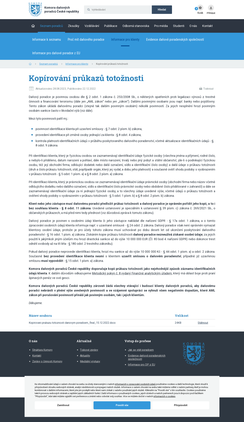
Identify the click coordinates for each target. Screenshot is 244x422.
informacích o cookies (164, 396)
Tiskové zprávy (89, 349)
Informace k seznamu (46, 39)
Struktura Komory (42, 349)
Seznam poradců (48, 64)
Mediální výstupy (90, 361)
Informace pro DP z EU (141, 364)
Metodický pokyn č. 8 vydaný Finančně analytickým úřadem (132, 273)
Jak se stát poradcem (141, 349)
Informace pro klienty (125, 39)
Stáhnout (203, 322)
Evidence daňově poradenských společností (175, 39)
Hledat (162, 9)
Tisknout (208, 88)
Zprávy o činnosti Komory (47, 361)
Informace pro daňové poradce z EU (56, 53)
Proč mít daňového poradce (86, 39)
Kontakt (36, 355)
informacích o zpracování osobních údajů (135, 384)
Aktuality (85, 355)
